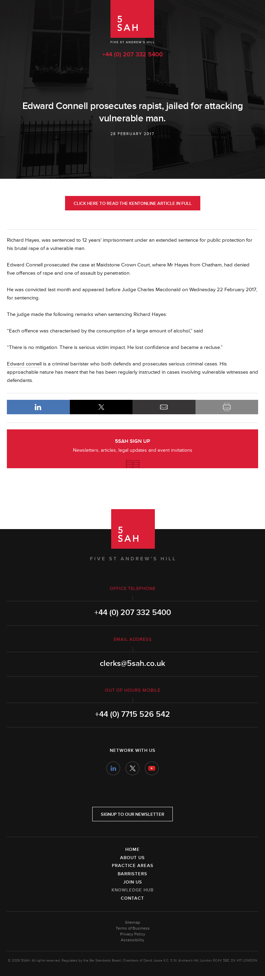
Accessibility (132, 940)
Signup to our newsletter (132, 814)
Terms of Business (133, 928)
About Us (132, 857)
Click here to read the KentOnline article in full (133, 203)
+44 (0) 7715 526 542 (132, 714)
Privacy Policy (132, 934)
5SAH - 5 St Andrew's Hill (132, 21)
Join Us (132, 882)
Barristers (132, 874)
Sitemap (132, 922)
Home (132, 849)
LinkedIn (38, 407)
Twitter (132, 768)
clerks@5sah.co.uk (132, 663)
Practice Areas (132, 865)
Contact (132, 898)
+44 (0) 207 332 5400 (132, 54)
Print (226, 407)
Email (163, 407)
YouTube (152, 768)
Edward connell (24, 364)
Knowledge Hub (132, 890)
